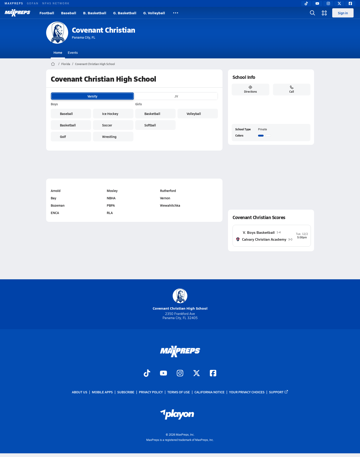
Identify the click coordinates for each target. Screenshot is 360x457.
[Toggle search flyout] (312, 13)
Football (46, 12)
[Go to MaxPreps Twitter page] (196, 373)
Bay (53, 198)
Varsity (92, 96)
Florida (65, 64)
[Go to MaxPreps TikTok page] (147, 373)
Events (73, 52)
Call (291, 89)
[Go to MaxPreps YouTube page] (163, 373)
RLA (110, 212)
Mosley (112, 190)
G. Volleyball (154, 12)
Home (57, 52)
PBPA (111, 205)
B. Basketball (94, 12)
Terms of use (178, 392)
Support (278, 392)
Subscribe (125, 392)
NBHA (111, 198)
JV (176, 96)
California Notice (209, 392)
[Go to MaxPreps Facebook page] (213, 373)
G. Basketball (124, 12)
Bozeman (58, 205)
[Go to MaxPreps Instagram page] (180, 373)
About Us (79, 392)
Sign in (343, 13)
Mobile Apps (102, 392)
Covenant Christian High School (95, 64)
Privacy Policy (151, 392)
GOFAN (33, 3)
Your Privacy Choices (246, 392)
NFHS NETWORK (56, 3)
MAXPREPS (14, 3)
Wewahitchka (170, 205)
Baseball (68, 12)
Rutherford (168, 190)
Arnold (55, 190)
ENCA (55, 212)
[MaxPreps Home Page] (53, 64)
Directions (250, 89)
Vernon (165, 198)
